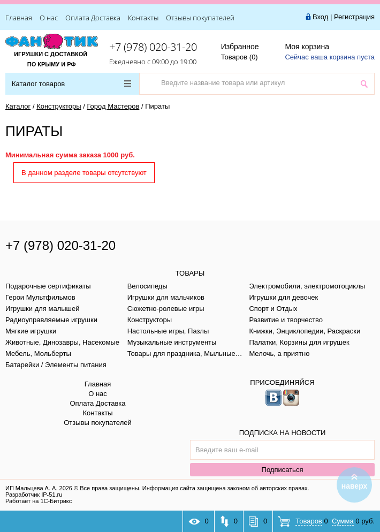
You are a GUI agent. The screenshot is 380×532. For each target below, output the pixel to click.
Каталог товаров (71, 84)
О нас (49, 17)
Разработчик (33, 494)
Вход (320, 17)
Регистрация (354, 17)
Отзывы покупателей (200, 17)
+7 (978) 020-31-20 (153, 47)
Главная (18, 17)
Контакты (143, 17)
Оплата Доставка (92, 17)
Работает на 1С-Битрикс (38, 501)
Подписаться (282, 470)
